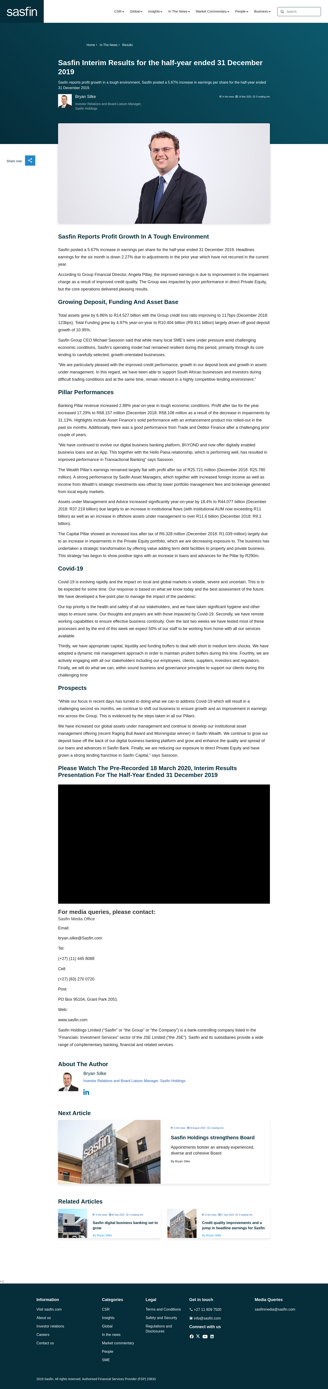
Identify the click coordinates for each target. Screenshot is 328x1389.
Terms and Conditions (163, 1309)
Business (261, 11)
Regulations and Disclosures (159, 1328)
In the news (111, 1335)
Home (92, 45)
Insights (154, 11)
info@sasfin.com (205, 1318)
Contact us (45, 1343)
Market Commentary (211, 11)
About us (43, 1318)
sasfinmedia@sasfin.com (273, 1309)
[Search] (304, 11)
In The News (177, 11)
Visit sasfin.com (49, 1309)
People (240, 11)
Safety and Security (161, 1318)
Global (135, 11)
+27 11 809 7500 (205, 1310)
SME (106, 1360)
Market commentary (118, 1343)
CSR (118, 11)
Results (127, 45)
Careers (42, 1335)
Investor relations (50, 1326)
